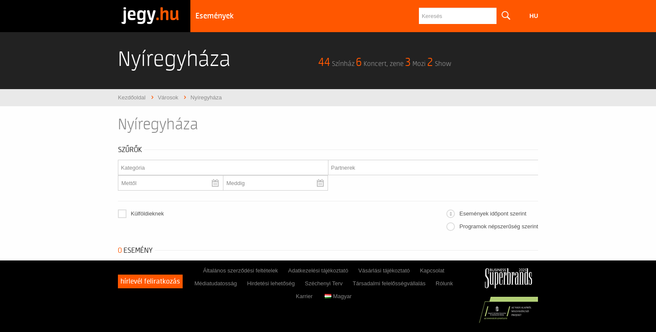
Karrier (304, 296)
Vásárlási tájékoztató (384, 270)
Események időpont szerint (492, 213)
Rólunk (444, 283)
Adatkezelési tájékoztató (318, 270)
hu (534, 15)
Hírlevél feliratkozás (150, 281)
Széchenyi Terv (324, 283)
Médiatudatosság (215, 283)
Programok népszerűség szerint (498, 226)
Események (215, 16)
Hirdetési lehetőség (271, 283)
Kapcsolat (432, 270)
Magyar (338, 296)
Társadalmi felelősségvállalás (389, 283)
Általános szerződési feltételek (240, 270)
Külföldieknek (147, 213)
